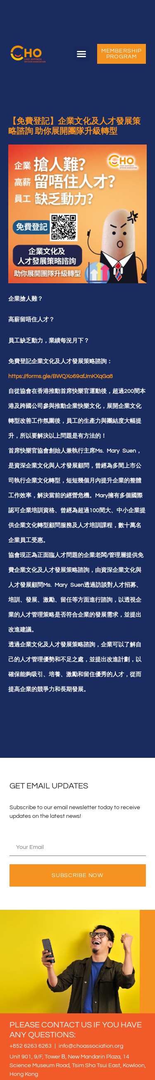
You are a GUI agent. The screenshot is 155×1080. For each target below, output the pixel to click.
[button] (81, 53)
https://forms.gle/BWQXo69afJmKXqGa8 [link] (60, 376)
